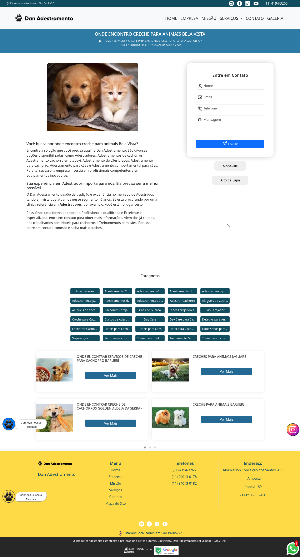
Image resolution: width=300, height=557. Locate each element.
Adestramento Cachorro (118, 291)
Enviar (232, 144)
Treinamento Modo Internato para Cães (183, 338)
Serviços (229, 18)
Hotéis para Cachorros (118, 329)
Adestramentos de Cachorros (118, 301)
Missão (208, 18)
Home (171, 18)
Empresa (189, 18)
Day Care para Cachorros (183, 319)
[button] (145, 447)
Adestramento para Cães (86, 301)
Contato (255, 18)
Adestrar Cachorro (182, 301)
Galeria (275, 18)
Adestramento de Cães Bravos (183, 291)
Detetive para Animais (216, 319)
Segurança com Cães (86, 338)
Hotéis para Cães (150, 329)
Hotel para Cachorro (183, 329)
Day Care (150, 319)
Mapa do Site (115, 503)
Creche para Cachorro (86, 319)
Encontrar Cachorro (85, 329)
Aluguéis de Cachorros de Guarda (216, 301)
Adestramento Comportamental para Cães (151, 291)
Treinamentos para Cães (216, 338)
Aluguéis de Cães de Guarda (86, 310)
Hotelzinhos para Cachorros (216, 329)
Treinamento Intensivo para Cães (151, 338)
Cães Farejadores (182, 310)
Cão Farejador (215, 310)
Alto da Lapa (230, 180)
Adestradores (85, 291)
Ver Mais (110, 375)
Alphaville (230, 166)
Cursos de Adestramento (118, 319)
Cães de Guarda (150, 310)
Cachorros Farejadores (118, 310)
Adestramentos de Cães (151, 301)
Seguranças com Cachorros (118, 338)
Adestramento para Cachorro (216, 291)
